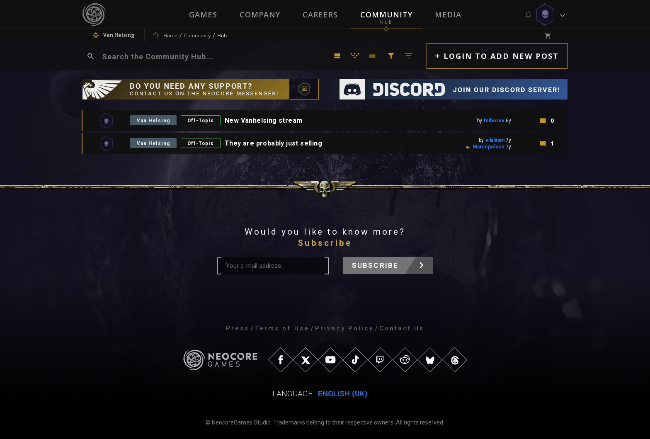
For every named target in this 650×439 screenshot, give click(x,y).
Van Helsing (153, 120)
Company (260, 14)
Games (203, 14)
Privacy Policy (344, 328)
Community (386, 14)
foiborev (494, 121)
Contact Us (401, 328)
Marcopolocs (488, 147)
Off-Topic (200, 120)
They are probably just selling (273, 143)
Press (237, 328)
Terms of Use (282, 328)
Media (448, 14)
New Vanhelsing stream (263, 120)
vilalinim (494, 140)
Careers (320, 14)
